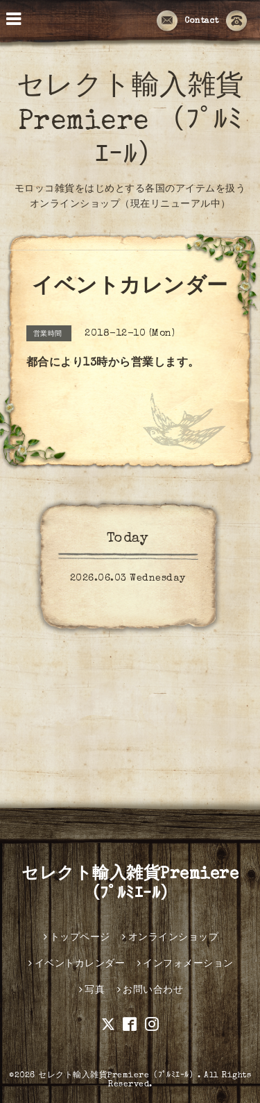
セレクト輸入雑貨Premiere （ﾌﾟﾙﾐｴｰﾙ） (130, 122)
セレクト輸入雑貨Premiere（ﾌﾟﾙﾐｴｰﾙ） (118, 1076)
